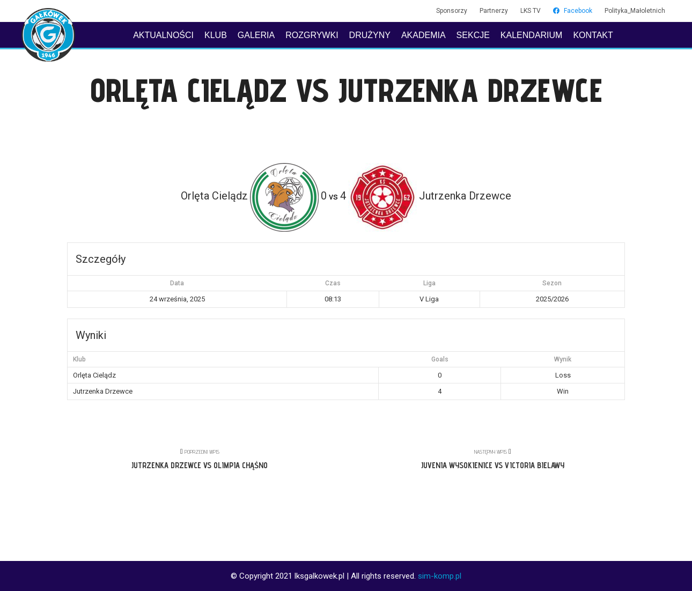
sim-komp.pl (439, 576)
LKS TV (530, 10)
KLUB (215, 35)
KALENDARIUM (531, 35)
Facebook (572, 10)
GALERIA (256, 35)
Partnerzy (494, 10)
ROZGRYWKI (311, 35)
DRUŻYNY (370, 35)
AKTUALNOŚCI (163, 35)
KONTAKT (593, 35)
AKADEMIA (423, 35)
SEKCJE (473, 35)
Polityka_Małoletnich (635, 10)
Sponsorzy (451, 10)
